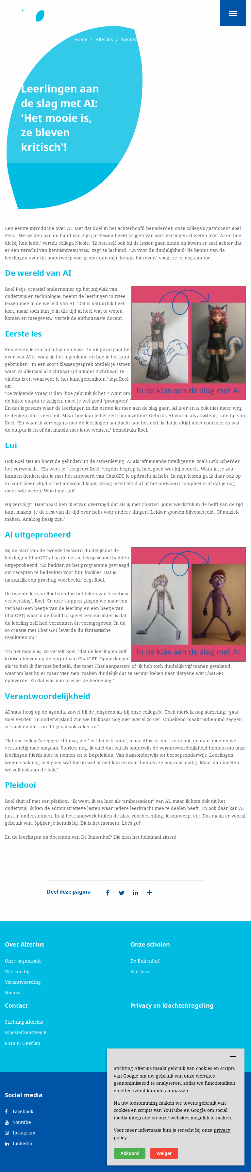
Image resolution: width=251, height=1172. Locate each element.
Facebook (19, 1111)
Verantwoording (23, 982)
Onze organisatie (23, 961)
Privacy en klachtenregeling (171, 1005)
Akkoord (129, 1153)
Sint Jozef (140, 971)
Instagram (20, 1133)
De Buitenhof (144, 961)
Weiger (164, 1153)
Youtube (18, 1122)
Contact (16, 1005)
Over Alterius (24, 944)
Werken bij (17, 971)
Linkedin (18, 1143)
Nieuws (13, 992)
